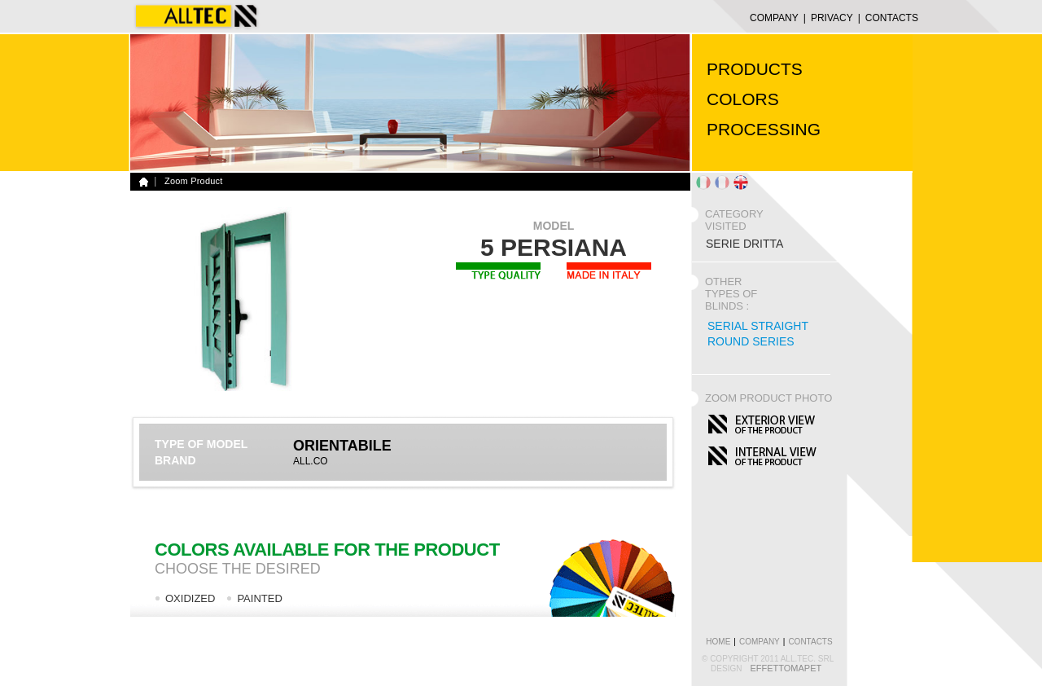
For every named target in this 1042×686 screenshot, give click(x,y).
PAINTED (259, 598)
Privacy (832, 18)
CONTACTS (891, 18)
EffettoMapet (785, 668)
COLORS (743, 99)
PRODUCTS (755, 68)
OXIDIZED (190, 598)
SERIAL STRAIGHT (757, 325)
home (718, 641)
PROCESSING (764, 129)
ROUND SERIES (751, 341)
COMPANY (774, 18)
